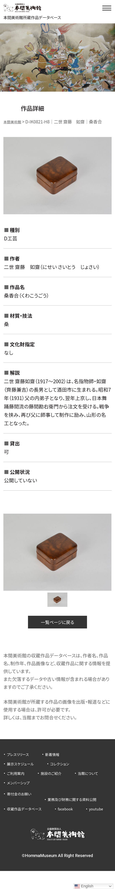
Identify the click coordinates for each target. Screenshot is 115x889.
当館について (19, 787)
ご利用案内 (17, 778)
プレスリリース (20, 759)
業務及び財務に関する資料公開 (36, 808)
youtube (15, 826)
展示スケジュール (23, 768)
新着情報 (58, 759)
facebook (73, 817)
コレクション (66, 768)
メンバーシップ (61, 787)
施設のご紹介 (56, 778)
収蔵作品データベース (27, 817)
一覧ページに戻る (57, 625)
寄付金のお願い (21, 798)
